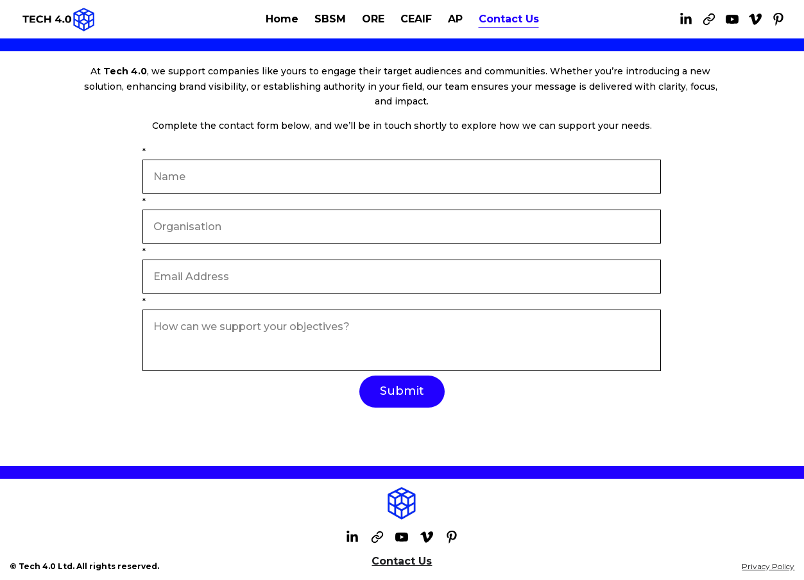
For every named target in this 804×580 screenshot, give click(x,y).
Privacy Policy (768, 566)
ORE (373, 19)
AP (455, 19)
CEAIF (416, 19)
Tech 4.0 (125, 71)
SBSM (330, 19)
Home (282, 19)
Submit (402, 391)
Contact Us (509, 19)
